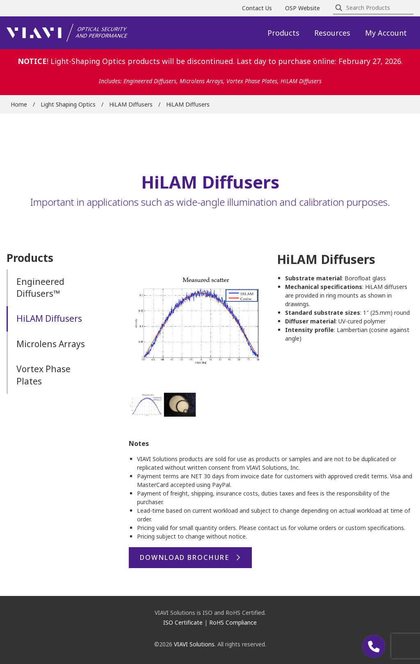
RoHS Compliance (233, 622)
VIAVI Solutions (194, 644)
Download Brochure (184, 557)
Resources (332, 33)
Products (283, 33)
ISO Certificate (183, 622)
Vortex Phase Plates (43, 375)
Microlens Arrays (50, 344)
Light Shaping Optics (68, 104)
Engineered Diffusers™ (40, 287)
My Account (386, 33)
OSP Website (302, 8)
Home (19, 104)
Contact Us (257, 8)
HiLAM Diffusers (131, 104)
